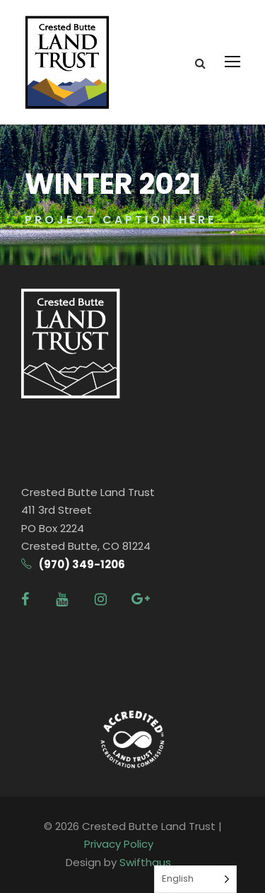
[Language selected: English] (195, 879)
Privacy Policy (118, 843)
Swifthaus (145, 862)
